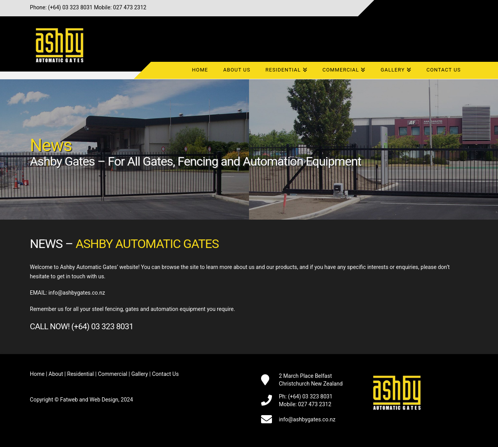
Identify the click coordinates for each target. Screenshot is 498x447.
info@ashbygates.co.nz (76, 293)
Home (37, 374)
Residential (80, 374)
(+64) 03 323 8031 (70, 7)
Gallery (139, 374)
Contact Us (165, 374)
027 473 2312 (130, 7)
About (56, 374)
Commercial (112, 374)
